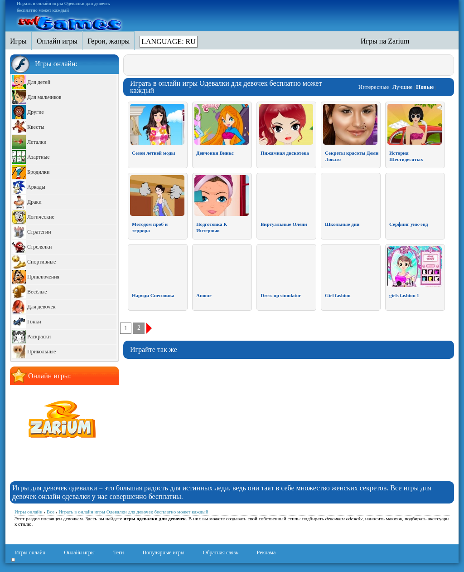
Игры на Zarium (385, 41)
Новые (425, 86)
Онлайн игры (79, 552)
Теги (118, 552)
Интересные (373, 86)
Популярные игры (163, 552)
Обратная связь (220, 552)
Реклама (266, 552)
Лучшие (402, 86)
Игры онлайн (30, 552)
